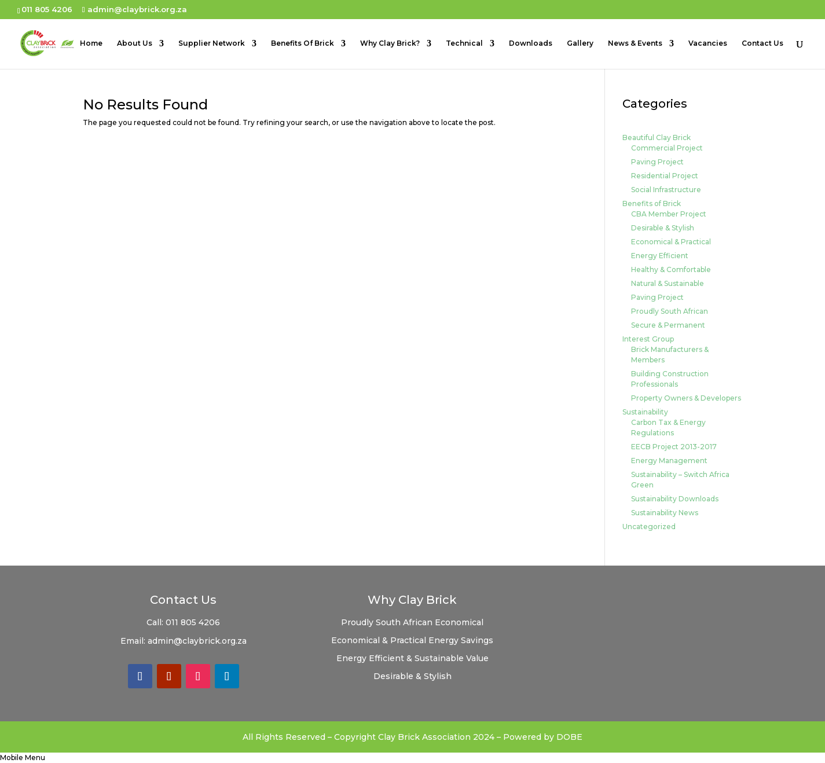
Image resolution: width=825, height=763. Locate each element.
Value (477, 658)
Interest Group (648, 339)
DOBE (569, 737)
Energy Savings (460, 640)
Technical (464, 43)
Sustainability (645, 412)
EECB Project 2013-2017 (674, 446)
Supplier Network (211, 43)
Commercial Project (667, 148)
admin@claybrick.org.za (197, 641)
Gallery (580, 43)
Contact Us (762, 43)
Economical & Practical (671, 241)
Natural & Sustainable (667, 283)
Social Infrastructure (666, 189)
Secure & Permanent (668, 325)
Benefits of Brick (651, 203)
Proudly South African (669, 311)
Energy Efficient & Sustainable (401, 658)
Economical (459, 622)
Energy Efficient (659, 255)
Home (91, 43)
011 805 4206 (193, 622)
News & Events (635, 43)
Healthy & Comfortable (671, 269)
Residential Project (664, 175)
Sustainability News (664, 512)
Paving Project (657, 161)
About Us (134, 43)
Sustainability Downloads (674, 498)
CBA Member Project (668, 214)
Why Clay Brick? (390, 43)
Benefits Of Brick (302, 43)
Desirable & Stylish (662, 227)
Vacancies (707, 43)
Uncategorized (649, 526)
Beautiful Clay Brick (656, 137)
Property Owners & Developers (686, 398)
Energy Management (669, 460)
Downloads (530, 43)
